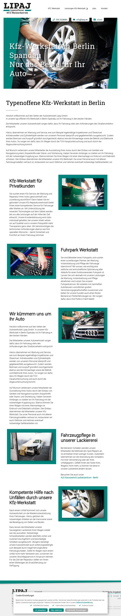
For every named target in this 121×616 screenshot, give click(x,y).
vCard (97, 19)
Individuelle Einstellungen (76, 610)
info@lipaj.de (80, 19)
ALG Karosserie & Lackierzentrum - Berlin (79, 477)
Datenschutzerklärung (84, 602)
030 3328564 (60, 19)
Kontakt (116, 596)
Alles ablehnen (56, 610)
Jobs (119, 598)
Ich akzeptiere (40, 610)
